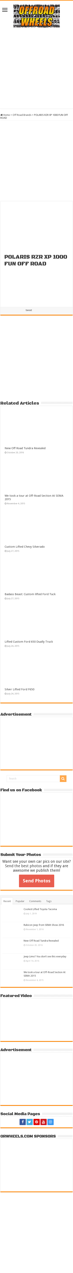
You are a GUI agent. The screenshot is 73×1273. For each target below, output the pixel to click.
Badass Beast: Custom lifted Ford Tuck (30, 594)
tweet (29, 310)
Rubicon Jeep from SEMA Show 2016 (44, 924)
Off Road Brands (22, 114)
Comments (35, 901)
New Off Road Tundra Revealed (25, 448)
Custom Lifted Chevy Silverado (25, 546)
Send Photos (36, 881)
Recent (7, 901)
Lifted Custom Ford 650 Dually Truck (29, 641)
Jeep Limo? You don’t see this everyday (45, 956)
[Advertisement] (36, 68)
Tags (49, 901)
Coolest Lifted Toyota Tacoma (40, 909)
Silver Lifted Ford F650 (19, 689)
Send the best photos (23, 866)
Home (5, 114)
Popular (20, 901)
